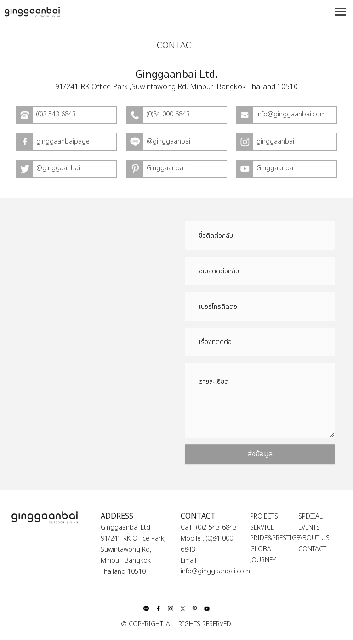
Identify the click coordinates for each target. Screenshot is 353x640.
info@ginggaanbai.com (215, 571)
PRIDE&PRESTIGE (275, 538)
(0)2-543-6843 (216, 527)
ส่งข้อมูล (260, 454)
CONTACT (312, 549)
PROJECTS (264, 516)
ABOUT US (314, 538)
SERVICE (262, 527)
